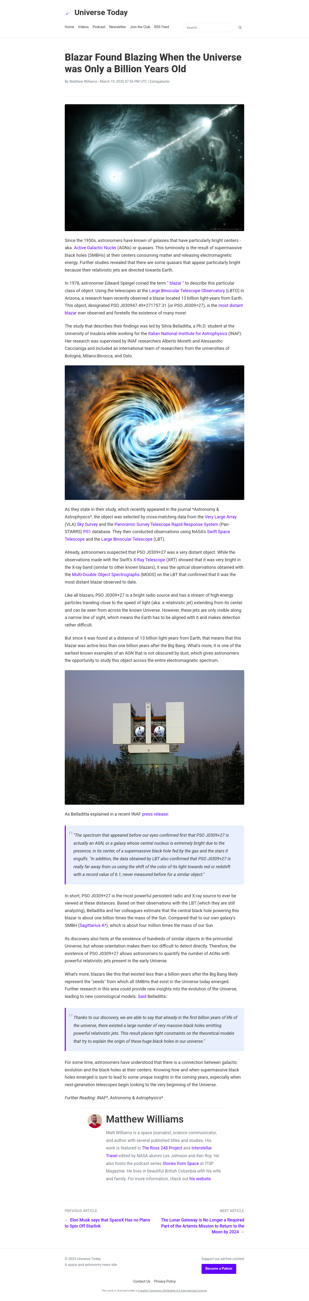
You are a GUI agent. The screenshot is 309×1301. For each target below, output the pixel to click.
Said (142, 996)
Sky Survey (87, 524)
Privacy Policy (165, 1281)
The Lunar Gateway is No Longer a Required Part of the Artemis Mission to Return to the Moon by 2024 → (202, 1226)
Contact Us (141, 1281)
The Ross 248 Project (162, 1148)
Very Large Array (220, 516)
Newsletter (117, 27)
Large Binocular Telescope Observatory (187, 290)
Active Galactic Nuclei (95, 247)
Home (69, 27)
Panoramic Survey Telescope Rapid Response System (166, 524)
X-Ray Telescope (149, 559)
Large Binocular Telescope (127, 539)
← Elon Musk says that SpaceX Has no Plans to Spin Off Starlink (107, 1223)
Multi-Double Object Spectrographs (106, 574)
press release (155, 814)
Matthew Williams (83, 82)
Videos (83, 27)
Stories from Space (181, 1163)
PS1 (87, 531)
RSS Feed (161, 27)
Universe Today (96, 12)
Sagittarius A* (93, 925)
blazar (175, 283)
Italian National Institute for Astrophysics (187, 333)
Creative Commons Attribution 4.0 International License (172, 1290)
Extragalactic (160, 82)
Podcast (99, 27)
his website (200, 1178)
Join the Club (140, 27)
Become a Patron (218, 1269)
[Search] (240, 27)
